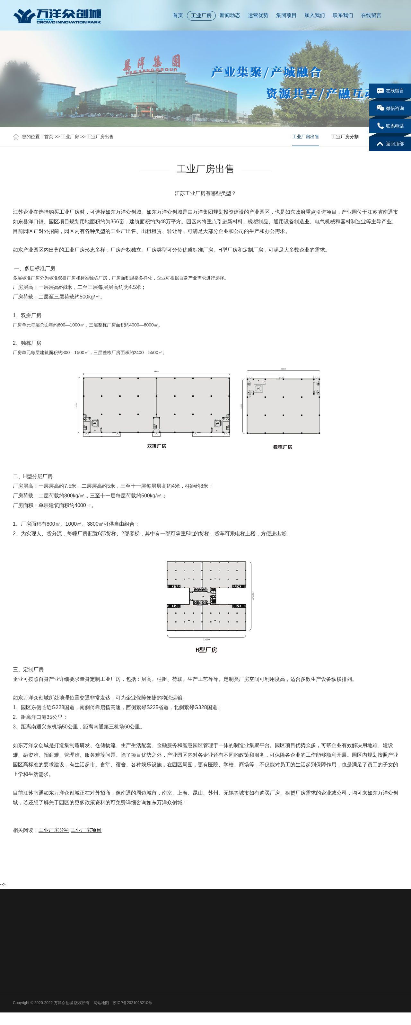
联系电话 (390, 126)
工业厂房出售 (100, 136)
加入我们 (314, 15)
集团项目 (286, 15)
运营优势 (258, 15)
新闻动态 (230, 15)
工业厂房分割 (345, 136)
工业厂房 (201, 15)
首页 (178, 15)
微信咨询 (390, 108)
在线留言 (371, 15)
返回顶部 (390, 144)
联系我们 (343, 15)
